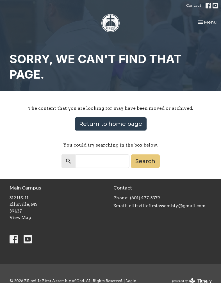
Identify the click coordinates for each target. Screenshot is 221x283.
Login (131, 281)
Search (145, 161)
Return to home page (110, 123)
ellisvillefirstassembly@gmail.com (167, 205)
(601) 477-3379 (145, 197)
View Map (20, 217)
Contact (193, 5)
